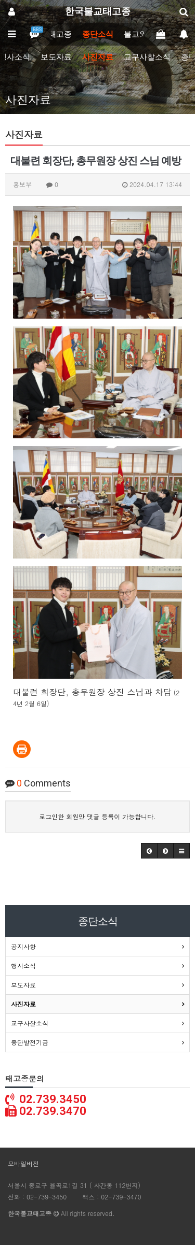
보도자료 (56, 57)
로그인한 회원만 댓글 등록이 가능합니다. (97, 816)
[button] (149, 850)
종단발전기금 (29, 1042)
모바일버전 (23, 1163)
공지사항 (23, 946)
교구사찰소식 (147, 57)
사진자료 (97, 57)
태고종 (60, 34)
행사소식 (23, 965)
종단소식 (97, 34)
